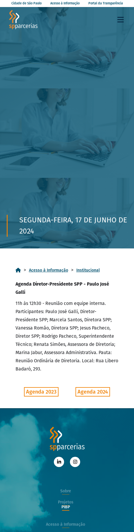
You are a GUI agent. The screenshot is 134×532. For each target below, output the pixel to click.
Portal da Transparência (105, 3)
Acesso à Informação (65, 3)
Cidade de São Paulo (26, 3)
